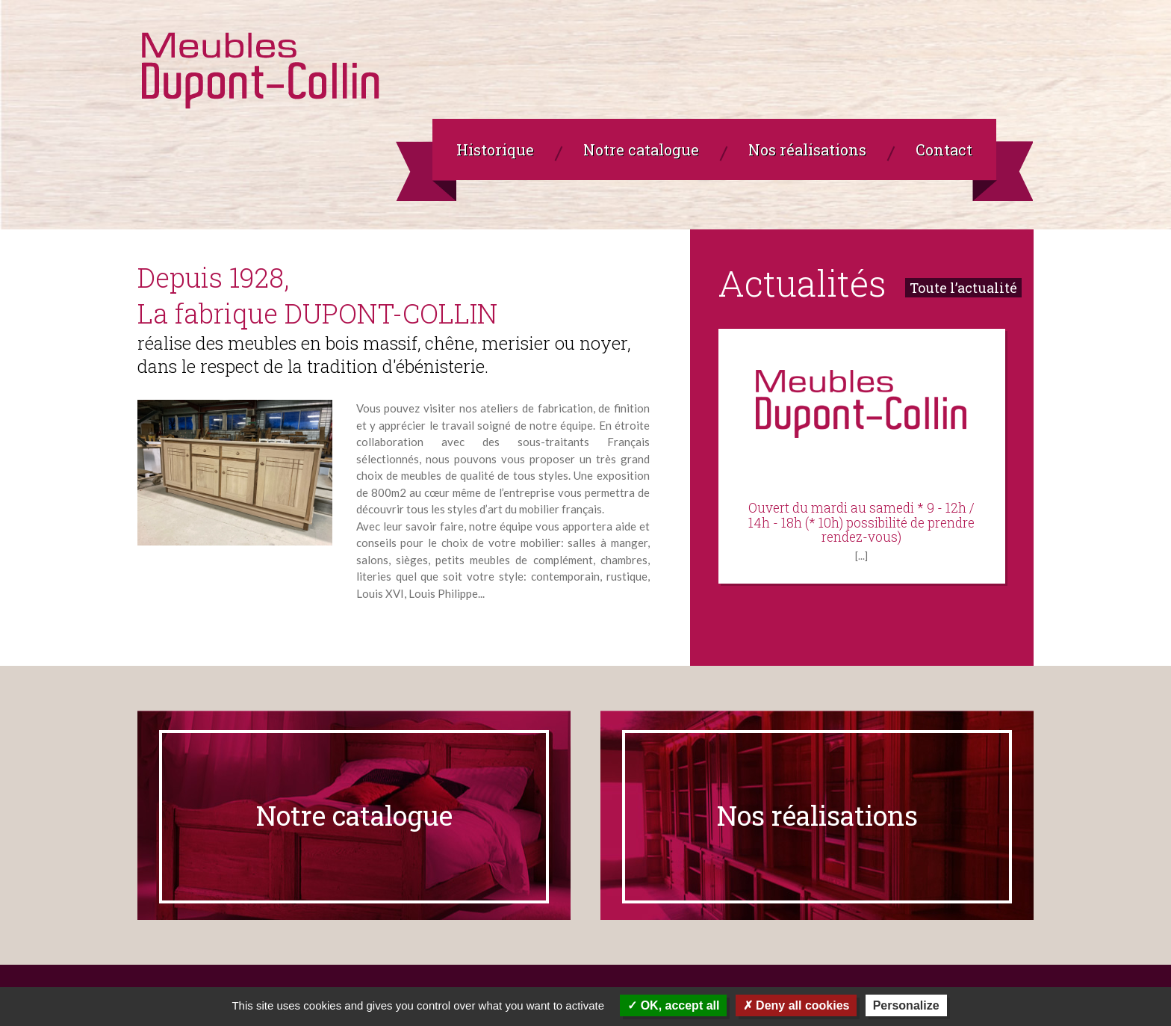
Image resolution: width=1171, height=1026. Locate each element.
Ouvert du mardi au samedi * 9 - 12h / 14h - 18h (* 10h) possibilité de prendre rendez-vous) (861, 523)
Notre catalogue (354, 815)
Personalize (906, 1005)
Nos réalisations (817, 815)
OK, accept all (673, 1005)
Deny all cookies (796, 1005)
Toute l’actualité (963, 288)
